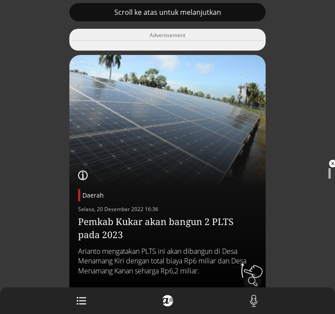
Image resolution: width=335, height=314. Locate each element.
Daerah (93, 195)
